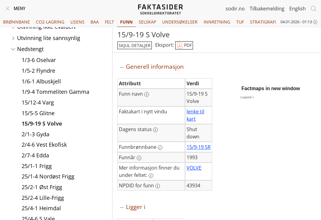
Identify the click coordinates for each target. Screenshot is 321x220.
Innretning (217, 22)
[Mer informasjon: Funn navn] (146, 94)
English (297, 8)
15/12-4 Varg (38, 103)
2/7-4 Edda (35, 156)
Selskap (147, 22)
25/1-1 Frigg (37, 166)
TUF (240, 22)
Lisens (77, 22)
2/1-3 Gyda (35, 134)
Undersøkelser (180, 22)
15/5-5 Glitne (38, 113)
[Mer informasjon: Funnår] (139, 158)
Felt (109, 22)
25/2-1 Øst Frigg (42, 187)
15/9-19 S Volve (42, 124)
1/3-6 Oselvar (39, 60)
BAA (95, 22)
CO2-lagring (50, 22)
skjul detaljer (135, 45)
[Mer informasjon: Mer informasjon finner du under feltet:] (150, 175)
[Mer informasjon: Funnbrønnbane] (160, 147)
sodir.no (235, 8)
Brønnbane (16, 22)
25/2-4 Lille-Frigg (43, 198)
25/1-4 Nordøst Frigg (48, 177)
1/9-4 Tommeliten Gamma (55, 92)
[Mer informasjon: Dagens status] (155, 129)
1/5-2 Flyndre (38, 71)
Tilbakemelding (267, 8)
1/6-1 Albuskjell (41, 82)
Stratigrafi (263, 22)
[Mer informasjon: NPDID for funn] (157, 186)
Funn (126, 22)
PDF (184, 45)
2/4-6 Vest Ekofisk (44, 145)
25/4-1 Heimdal (41, 208)
